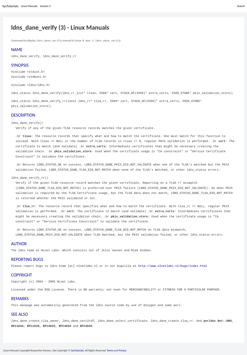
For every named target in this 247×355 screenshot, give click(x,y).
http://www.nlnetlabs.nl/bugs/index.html (172, 266)
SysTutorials (10, 6)
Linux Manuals (29, 6)
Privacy (122, 350)
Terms (110, 350)
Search (241, 6)
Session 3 (45, 6)
